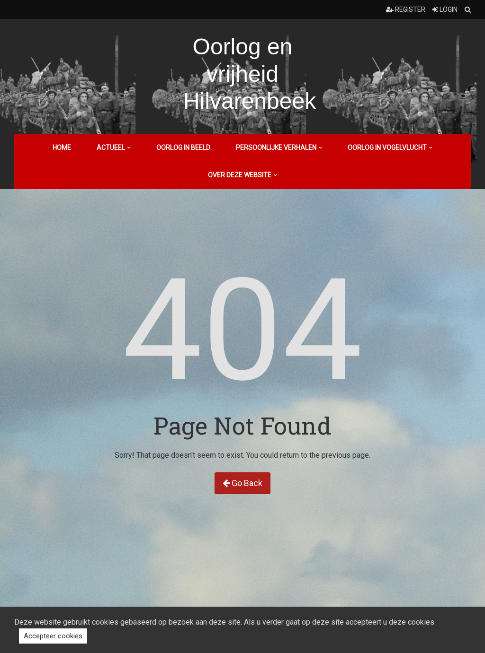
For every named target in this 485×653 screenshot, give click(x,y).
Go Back (242, 483)
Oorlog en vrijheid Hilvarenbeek (249, 73)
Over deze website (239, 175)
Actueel (111, 147)
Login (445, 9)
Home (62, 147)
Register (405, 9)
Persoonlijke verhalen (276, 147)
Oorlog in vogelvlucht (387, 147)
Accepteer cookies (53, 636)
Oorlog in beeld (183, 147)
